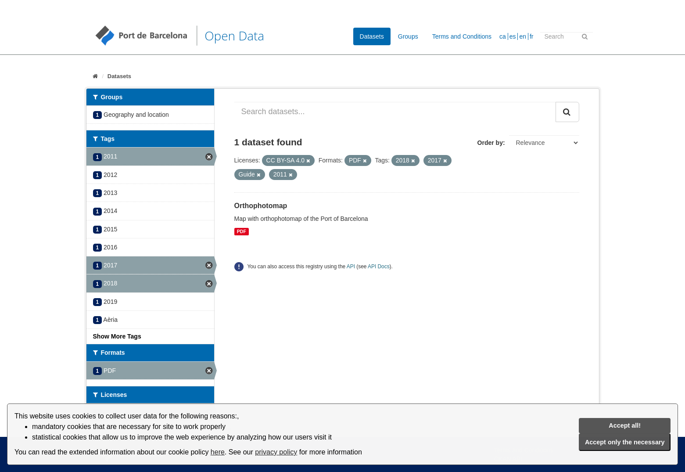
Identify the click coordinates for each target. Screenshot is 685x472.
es (512, 36)
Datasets (372, 36)
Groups (408, 36)
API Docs (379, 266)
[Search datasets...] (395, 112)
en (522, 36)
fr (532, 36)
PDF (241, 231)
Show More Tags (117, 336)
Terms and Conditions (461, 36)
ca (502, 36)
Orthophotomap (260, 205)
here (218, 452)
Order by (490, 142)
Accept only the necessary (625, 442)
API (351, 266)
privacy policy (276, 452)
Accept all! (625, 425)
